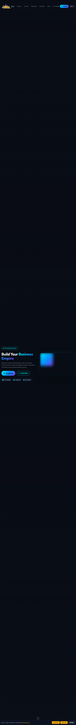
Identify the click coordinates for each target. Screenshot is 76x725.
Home (12, 6)
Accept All (55, 722)
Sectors (26, 6)
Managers (34, 6)
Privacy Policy (26, 722)
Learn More (23, 370)
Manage (71, 722)
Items (48, 6)
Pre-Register (56, 6)
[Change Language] (72, 6)
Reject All (64, 722)
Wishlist (64, 6)
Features (19, 6)
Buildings (42, 6)
